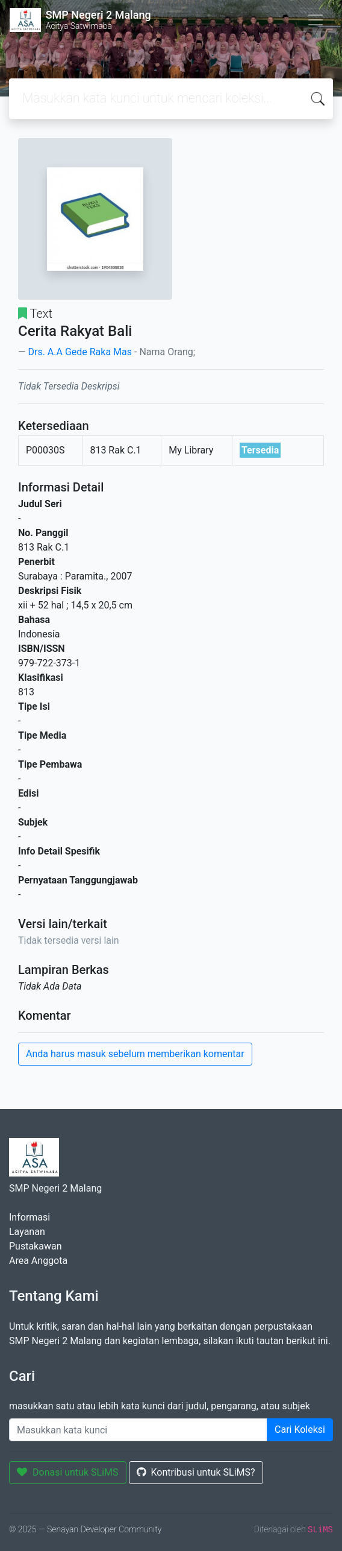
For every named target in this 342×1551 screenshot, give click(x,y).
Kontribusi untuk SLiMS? (196, 1472)
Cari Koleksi (300, 1429)
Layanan (27, 1231)
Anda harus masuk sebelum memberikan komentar (135, 1054)
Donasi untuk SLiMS (68, 1472)
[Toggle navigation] (315, 20)
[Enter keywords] (138, 1429)
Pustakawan (35, 1246)
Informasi (29, 1217)
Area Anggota (38, 1260)
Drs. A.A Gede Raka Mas (80, 352)
